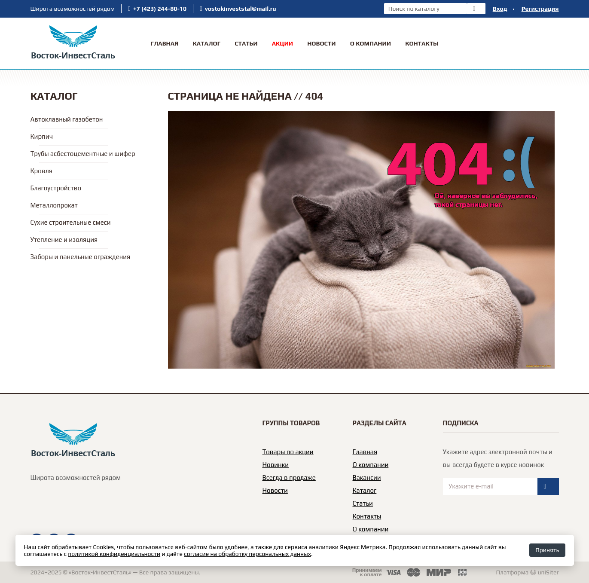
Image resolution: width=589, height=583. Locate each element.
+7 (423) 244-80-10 (160, 8)
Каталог (206, 43)
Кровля (41, 170)
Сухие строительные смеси (71, 222)
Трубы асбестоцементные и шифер (83, 153)
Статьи (246, 43)
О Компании (370, 43)
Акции (282, 43)
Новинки (275, 464)
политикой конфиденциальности (114, 553)
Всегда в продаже (289, 477)
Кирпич (42, 136)
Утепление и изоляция (64, 239)
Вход (500, 8)
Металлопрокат (54, 205)
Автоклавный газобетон (67, 119)
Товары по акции (288, 451)
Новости (321, 43)
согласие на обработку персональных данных (247, 553)
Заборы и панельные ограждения (81, 256)
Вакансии (367, 477)
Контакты (421, 43)
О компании (371, 464)
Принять (547, 549)
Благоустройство (56, 188)
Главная (164, 43)
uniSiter (548, 572)
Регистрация (540, 8)
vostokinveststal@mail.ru (240, 8)
